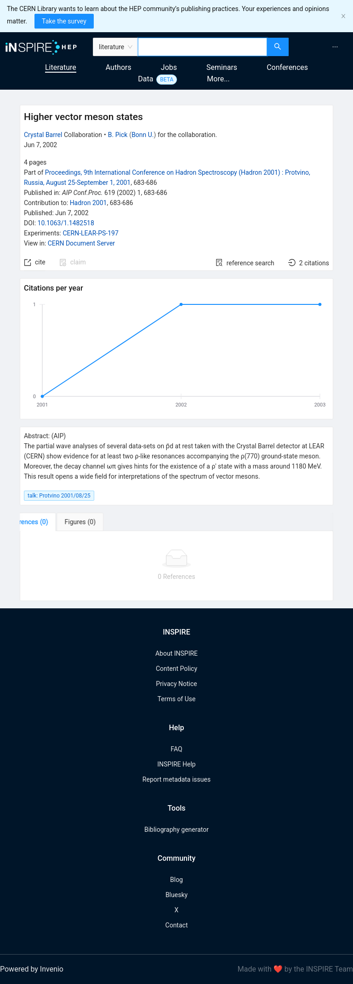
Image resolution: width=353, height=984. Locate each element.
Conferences (287, 67)
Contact (176, 925)
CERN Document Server (81, 243)
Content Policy (176, 668)
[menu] (321, 47)
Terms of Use (177, 699)
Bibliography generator (176, 829)
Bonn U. (142, 134)
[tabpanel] (176, 566)
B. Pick (118, 134)
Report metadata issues (176, 779)
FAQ (176, 749)
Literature (60, 67)
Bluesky (176, 894)
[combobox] (202, 47)
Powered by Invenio (31, 969)
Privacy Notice (176, 683)
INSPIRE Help (176, 764)
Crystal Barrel (43, 134)
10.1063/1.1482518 (66, 223)
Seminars (221, 67)
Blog (176, 879)
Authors (118, 67)
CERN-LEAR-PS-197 (90, 233)
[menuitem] (335, 47)
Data (145, 78)
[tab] (48, 522)
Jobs (169, 67)
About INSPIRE (176, 653)
